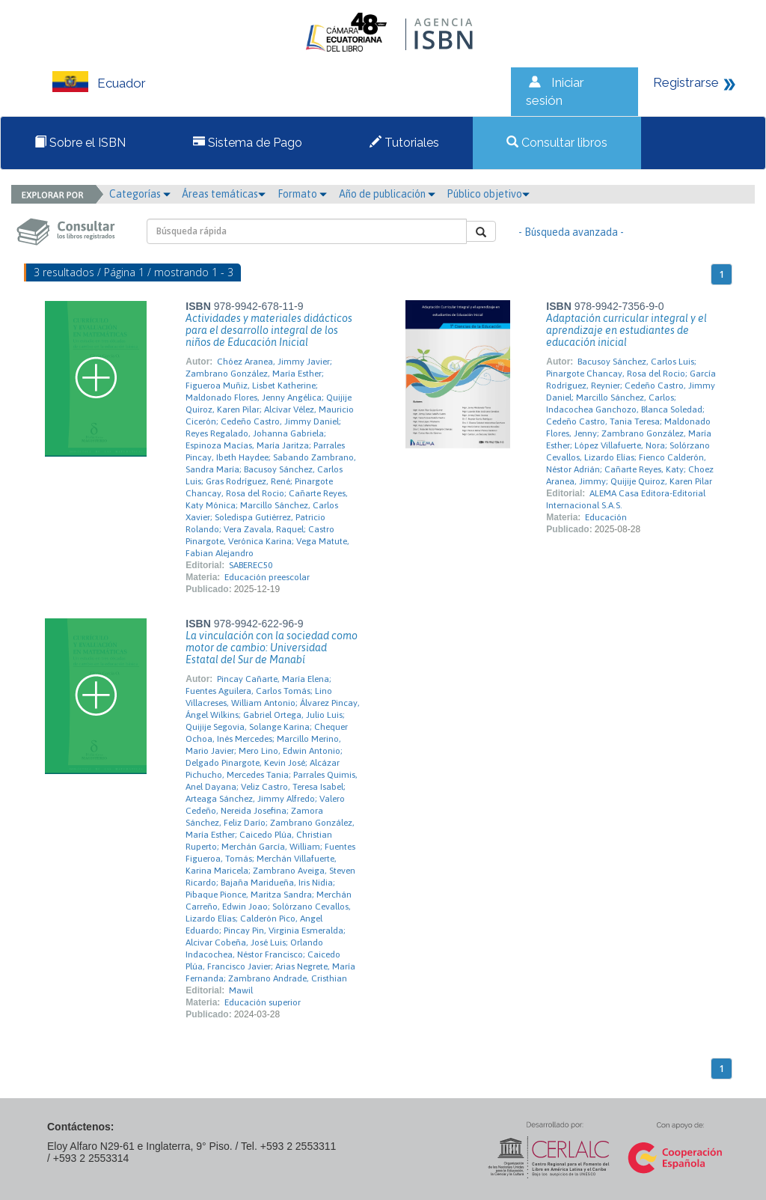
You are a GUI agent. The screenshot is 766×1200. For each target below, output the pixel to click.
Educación (606, 517)
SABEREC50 (250, 565)
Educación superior (262, 1002)
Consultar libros (556, 142)
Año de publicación (387, 194)
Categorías (140, 194)
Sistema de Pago (247, 142)
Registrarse (686, 82)
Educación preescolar (267, 577)
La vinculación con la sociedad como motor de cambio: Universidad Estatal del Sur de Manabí (272, 648)
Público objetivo (488, 194)
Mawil (241, 990)
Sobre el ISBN (80, 142)
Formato (302, 194)
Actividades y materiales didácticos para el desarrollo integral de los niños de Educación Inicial (269, 330)
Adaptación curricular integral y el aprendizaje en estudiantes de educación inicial (626, 330)
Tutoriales (404, 142)
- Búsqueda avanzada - (571, 232)
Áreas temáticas (224, 194)
